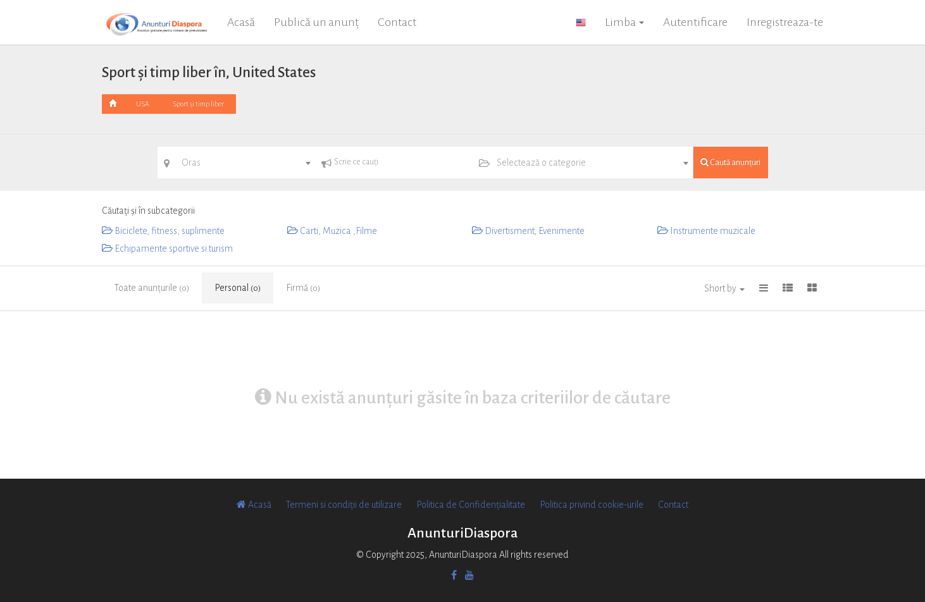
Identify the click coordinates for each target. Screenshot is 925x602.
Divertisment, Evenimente (528, 231)
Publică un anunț (316, 22)
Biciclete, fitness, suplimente (163, 231)
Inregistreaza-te (785, 22)
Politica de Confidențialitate (470, 505)
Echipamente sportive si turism (167, 248)
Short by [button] (724, 288)
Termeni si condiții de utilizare (344, 505)
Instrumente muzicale (706, 231)
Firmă (303, 288)
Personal (237, 288)
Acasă (241, 22)
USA (142, 104)
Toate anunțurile (152, 288)
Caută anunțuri (730, 162)
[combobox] (236, 162)
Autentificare (695, 22)
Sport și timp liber (198, 104)
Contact (397, 22)
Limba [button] (624, 22)
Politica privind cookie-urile (591, 505)
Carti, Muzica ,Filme (332, 231)
